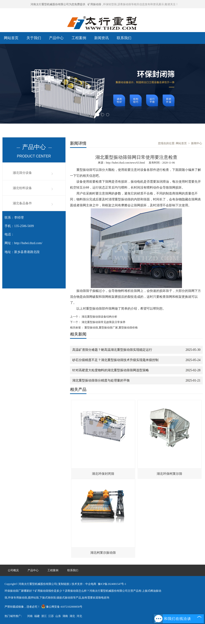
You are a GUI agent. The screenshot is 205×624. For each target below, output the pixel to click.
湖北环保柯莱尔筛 (169, 473)
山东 (58, 616)
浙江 (44, 616)
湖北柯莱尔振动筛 (103, 552)
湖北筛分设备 (22, 172)
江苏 (51, 616)
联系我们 (124, 38)
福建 (37, 616)
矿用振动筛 (94, 4)
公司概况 (13, 570)
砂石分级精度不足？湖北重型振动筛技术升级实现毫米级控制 (115, 360)
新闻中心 (196, 143)
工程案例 (79, 38)
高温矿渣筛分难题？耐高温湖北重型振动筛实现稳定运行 (112, 349)
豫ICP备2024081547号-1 (112, 584)
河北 (79, 616)
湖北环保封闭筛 (103, 473)
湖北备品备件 (22, 203)
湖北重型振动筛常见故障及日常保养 (106, 322)
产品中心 (56, 38)
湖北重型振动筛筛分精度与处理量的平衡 (101, 380)
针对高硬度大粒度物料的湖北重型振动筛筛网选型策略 (110, 370)
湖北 (72, 616)
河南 (30, 616)
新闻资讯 (101, 38)
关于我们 (33, 38)
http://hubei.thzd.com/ (28, 243)
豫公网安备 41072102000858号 (61, 606)
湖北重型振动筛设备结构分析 (99, 316)
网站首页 (11, 38)
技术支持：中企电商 (84, 584)
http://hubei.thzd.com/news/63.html (125, 162)
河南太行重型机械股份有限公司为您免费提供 (58, 4)
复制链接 (63, 584)
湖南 (65, 616)
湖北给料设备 (22, 188)
